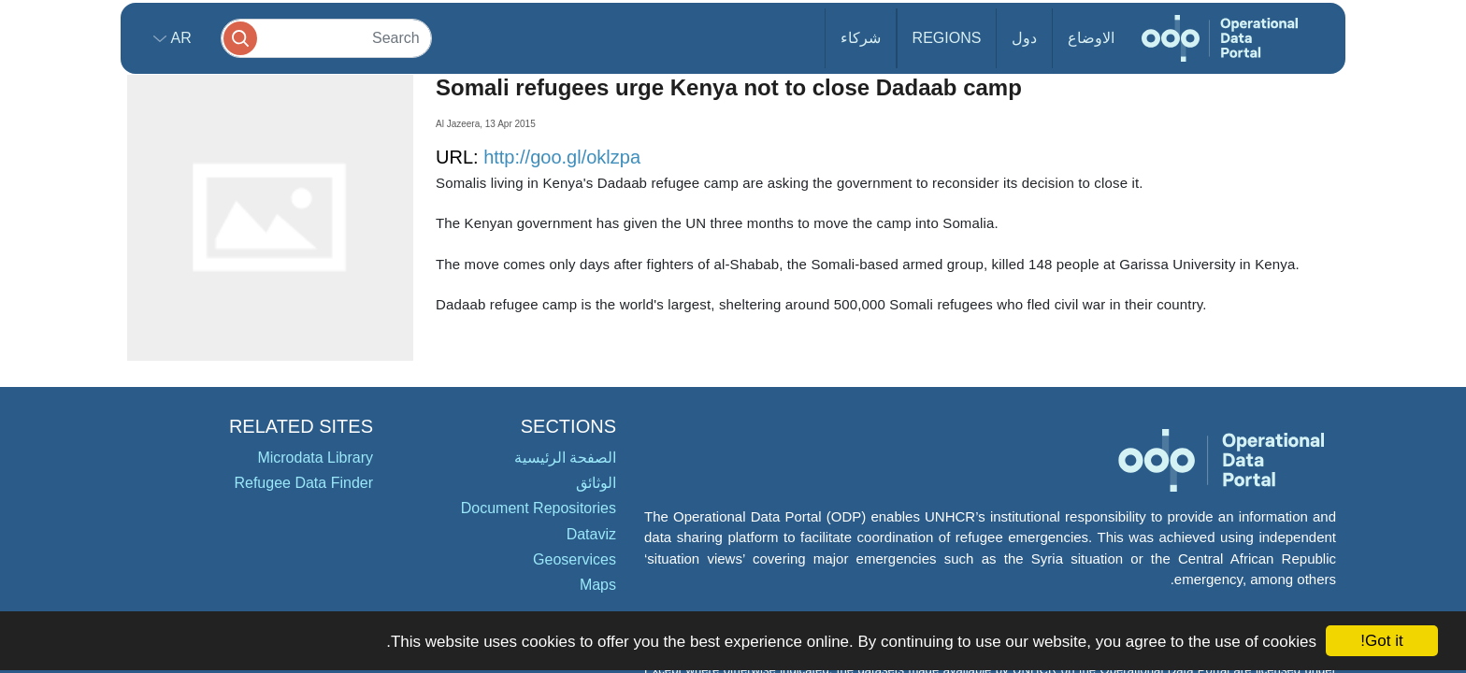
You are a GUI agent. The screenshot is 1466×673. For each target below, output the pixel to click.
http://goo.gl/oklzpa (561, 157)
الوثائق (596, 483)
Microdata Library (315, 457)
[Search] (326, 38)
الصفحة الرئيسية (565, 457)
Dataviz (591, 534)
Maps (598, 585)
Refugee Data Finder (303, 483)
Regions (947, 38)
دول (1024, 38)
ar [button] (179, 38)
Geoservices (574, 559)
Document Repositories (538, 508)
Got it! (1381, 641)
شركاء (861, 38)
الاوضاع (1091, 38)
